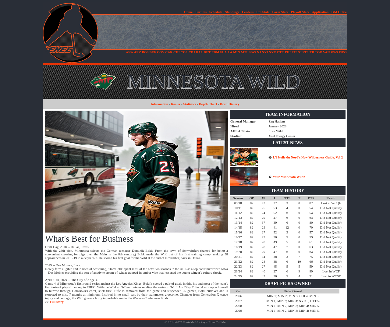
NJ (259, 52)
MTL (245, 52)
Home (188, 12)
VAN (326, 52)
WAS (334, 52)
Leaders (248, 12)
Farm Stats (280, 12)
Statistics (189, 104)
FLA (223, 52)
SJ (300, 52)
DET (207, 52)
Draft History (229, 104)
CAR (168, 52)
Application (320, 12)
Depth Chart (208, 104)
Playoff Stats (300, 12)
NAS (252, 52)
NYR (272, 52)
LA (230, 52)
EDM (215, 52)
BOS (145, 52)
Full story (57, 302)
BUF (152, 52)
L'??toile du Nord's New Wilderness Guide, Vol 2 (308, 157)
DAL (199, 52)
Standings (232, 12)
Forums (201, 12)
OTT (280, 52)
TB (312, 52)
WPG (343, 52)
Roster (175, 104)
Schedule (215, 12)
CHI (176, 52)
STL (306, 52)
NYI (265, 52)
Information (159, 104)
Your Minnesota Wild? (289, 177)
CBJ (192, 52)
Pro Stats (262, 12)
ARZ (137, 52)
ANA (129, 52)
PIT (294, 52)
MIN (236, 52)
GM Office (339, 12)
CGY (160, 52)
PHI (288, 52)
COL (184, 52)
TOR (318, 52)
